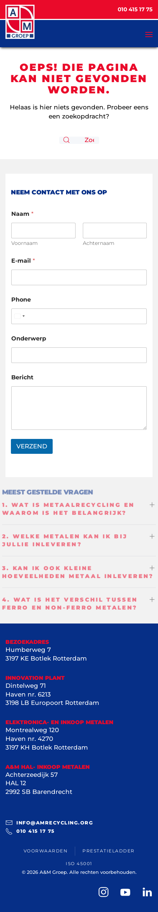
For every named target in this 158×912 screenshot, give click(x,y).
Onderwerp (28, 338)
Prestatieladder (108, 851)
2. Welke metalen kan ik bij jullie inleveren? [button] (64, 540)
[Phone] (79, 316)
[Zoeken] (79, 140)
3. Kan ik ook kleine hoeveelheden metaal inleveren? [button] (78, 572)
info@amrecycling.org (49, 822)
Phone (21, 299)
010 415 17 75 (30, 831)
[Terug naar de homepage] (20, 22)
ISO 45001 (79, 863)
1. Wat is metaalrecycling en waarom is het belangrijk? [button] (68, 508)
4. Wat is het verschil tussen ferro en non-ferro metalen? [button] (70, 604)
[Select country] (19, 316)
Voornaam (24, 243)
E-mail (23, 260)
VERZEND (31, 446)
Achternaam (98, 243)
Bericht (22, 377)
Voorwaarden (46, 851)
